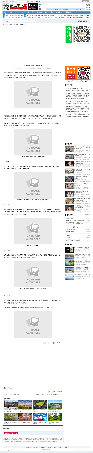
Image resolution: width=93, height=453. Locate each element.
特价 (33, 12)
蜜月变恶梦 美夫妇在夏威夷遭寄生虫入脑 (77, 109)
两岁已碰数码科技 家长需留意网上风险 (77, 101)
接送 (80, 9)
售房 (54, 9)
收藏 (60, 391)
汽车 (15, 15)
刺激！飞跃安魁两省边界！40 (82, 274)
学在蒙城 (28, 17)
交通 (74, 9)
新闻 (10, 12)
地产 (46, 12)
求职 (9, 15)
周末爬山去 (69, 218)
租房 (50, 9)
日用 (12, 15)
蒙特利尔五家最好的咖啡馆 (25, 422)
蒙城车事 (34, 15)
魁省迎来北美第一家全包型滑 (82, 268)
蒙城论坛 (88, 7)
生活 (27, 12)
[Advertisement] (65, 5)
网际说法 (40, 17)
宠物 (15, 17)
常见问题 (88, 6)
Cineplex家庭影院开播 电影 (81, 247)
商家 (52, 12)
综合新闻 (16, 24)
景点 (77, 9)
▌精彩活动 (68, 244)
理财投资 (52, 17)
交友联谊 (57, 15)
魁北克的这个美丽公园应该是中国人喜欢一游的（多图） (54, 411)
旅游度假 (86, 17)
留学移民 (46, 17)
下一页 (58, 343)
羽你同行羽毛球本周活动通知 (74, 223)
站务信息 (43, 447)
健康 (8, 388)
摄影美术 (75, 17)
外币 (6, 17)
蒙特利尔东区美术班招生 (73, 240)
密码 (15, 1)
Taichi (68, 235)
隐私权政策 (36, 447)
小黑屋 (54, 447)
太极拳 (68, 238)
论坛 (22, 12)
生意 (57, 9)
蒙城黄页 (59, 12)
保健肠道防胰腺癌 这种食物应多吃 (76, 98)
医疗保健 (86, 15)
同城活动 (80, 17)
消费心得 (28, 15)
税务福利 (69, 17)
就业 (60, 9)
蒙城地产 (88, 9)
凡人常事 (75, 15)
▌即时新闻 (68, 144)
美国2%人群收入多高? (14, 394)
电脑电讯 (46, 15)
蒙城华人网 (3, 24)
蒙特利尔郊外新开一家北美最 (82, 261)
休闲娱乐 (69, 15)
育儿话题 (34, 17)
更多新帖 (87, 214)
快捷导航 (85, 1)
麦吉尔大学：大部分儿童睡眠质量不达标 (77, 114)
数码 (19, 15)
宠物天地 (52, 15)
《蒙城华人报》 (69, 12)
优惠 (67, 9)
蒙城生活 (7, 399)
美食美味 (40, 15)
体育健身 (63, 15)
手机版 (49, 447)
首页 (5, 12)
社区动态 (39, 12)
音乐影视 (80, 15)
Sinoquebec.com (62, 447)
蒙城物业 (63, 17)
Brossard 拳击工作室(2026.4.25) (75, 227)
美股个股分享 (70, 231)
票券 (12, 17)
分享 (55, 391)
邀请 (50, 391)
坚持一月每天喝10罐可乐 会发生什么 (76, 88)
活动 (64, 9)
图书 (9, 17)
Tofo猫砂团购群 (70, 229)
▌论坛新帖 (68, 215)
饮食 (10, 388)
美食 (70, 9)
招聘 (6, 15)
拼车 (19, 17)
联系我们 (88, 4)
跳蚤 (16, 12)
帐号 (4, 1)
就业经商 (57, 17)
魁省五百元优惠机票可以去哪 (82, 254)
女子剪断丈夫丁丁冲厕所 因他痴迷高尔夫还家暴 (50, 394)
